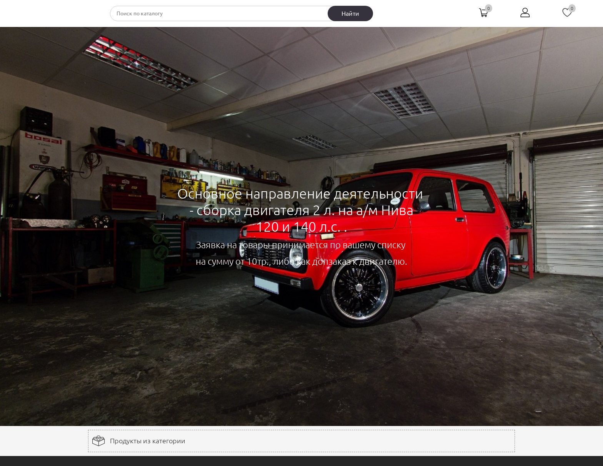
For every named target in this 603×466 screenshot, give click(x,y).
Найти (350, 13)
